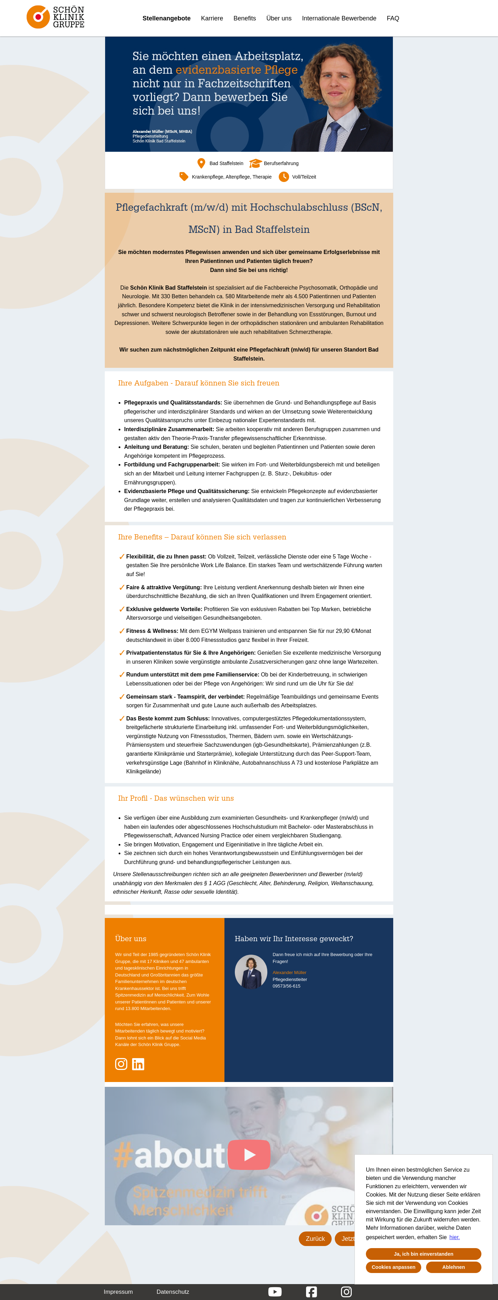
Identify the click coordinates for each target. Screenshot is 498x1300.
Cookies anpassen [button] (393, 1267)
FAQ (393, 18)
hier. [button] (455, 1237)
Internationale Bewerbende (339, 18)
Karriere (212, 18)
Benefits (244, 18)
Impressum (118, 1292)
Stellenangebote (166, 18)
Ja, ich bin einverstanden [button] (423, 1254)
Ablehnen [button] (453, 1267)
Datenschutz (173, 1292)
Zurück (315, 1238)
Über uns (279, 18)
